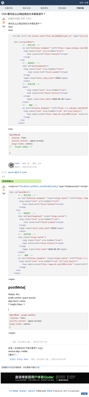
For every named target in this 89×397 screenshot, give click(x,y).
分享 (3, 177)
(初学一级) (44, 359)
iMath (17, 163)
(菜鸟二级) (26, 342)
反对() (20, 359)
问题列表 (9, 8)
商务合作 (31, 391)
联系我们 (23, 391)
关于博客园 (13, 391)
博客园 (49, 391)
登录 (81, 3)
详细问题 (80, 8)
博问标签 (62, 8)
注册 (86, 3)
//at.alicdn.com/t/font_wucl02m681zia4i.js (39, 186)
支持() (13, 359)
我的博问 (44, 8)
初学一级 (26, 163)
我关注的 (27, 8)
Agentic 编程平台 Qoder (17, 172)
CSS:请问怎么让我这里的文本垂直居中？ (24, 14)
